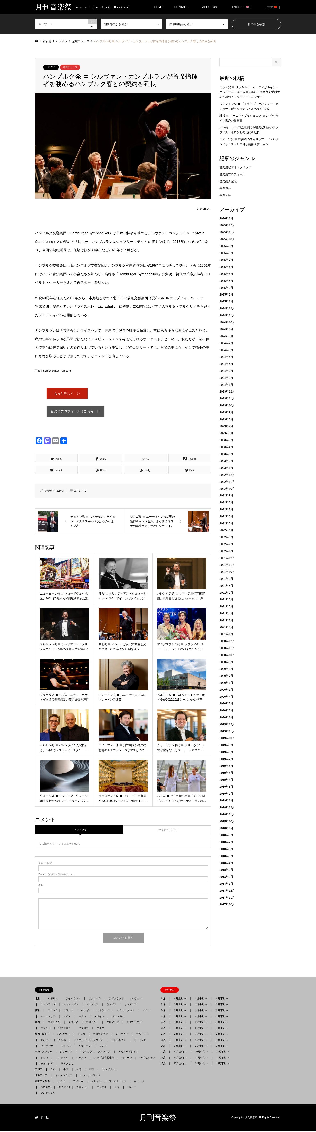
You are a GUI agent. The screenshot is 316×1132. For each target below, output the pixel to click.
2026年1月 (226, 218)
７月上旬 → (180, 1035)
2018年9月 (226, 828)
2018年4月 (226, 863)
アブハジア (85, 1052)
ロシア (103, 1046)
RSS (47, 1118)
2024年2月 (226, 377)
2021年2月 (226, 627)
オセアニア (42, 1076)
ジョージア (66, 1052)
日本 (53, 1070)
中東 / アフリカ (44, 1052)
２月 (164, 1005)
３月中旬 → (201, 1011)
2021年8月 (226, 585)
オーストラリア (64, 1076)
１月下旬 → (222, 999)
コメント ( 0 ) (79, 830)
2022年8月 (226, 502)
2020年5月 (226, 689)
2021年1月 (226, 634)
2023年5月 (226, 440)
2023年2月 (226, 460)
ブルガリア (142, 1035)
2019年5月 (226, 772)
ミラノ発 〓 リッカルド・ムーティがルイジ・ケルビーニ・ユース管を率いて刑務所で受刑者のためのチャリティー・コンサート (249, 92)
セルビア (45, 1041)
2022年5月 (226, 523)
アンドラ (51, 1011)
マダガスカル (146, 1058)
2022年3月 (226, 537)
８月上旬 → (180, 1041)
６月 (164, 1029)
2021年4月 (226, 613)
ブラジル (101, 1088)
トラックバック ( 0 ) (167, 830)
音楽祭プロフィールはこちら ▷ (75, 412)
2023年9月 (226, 412)
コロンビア (82, 1088)
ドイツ (51, 67)
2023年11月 (227, 398)
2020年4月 (226, 696)
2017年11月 (227, 897)
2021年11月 (227, 564)
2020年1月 (226, 717)
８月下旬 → (222, 1041)
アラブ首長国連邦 (104, 1058)
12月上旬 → (180, 1064)
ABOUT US (211, 7)
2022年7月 (226, 509)
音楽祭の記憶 (228, 181)
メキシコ (96, 1082)
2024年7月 (226, 343)
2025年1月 (226, 301)
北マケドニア (134, 1023)
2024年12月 (227, 308)
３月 (164, 1011)
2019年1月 (226, 800)
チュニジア (46, 1064)
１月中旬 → (201, 999)
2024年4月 (226, 363)
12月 (164, 1064)
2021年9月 (226, 578)
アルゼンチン (46, 1094)
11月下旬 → (223, 1058)
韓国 (92, 1070)
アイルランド (73, 999)
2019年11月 (227, 731)
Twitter (36, 1118)
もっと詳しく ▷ (67, 393)
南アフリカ (67, 1064)
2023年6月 (226, 433)
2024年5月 (226, 356)
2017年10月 (227, 904)
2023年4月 (226, 447)
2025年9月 (226, 246)
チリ (117, 1088)
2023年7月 (226, 426)
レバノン (81, 1058)
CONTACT (181, 7)
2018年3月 (226, 869)
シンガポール (109, 1070)
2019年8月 (226, 752)
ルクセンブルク (126, 1011)
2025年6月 (226, 266)
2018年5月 (226, 856)
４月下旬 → (222, 1017)
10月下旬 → (223, 1052)
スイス (67, 1017)
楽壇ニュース (70, 67)
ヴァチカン (54, 1023)
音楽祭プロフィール (232, 174)
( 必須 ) (45, 864)
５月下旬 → (222, 1023)
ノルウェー (135, 999)
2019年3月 (226, 786)
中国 (66, 1070)
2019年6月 (226, 765)
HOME (158, 7)
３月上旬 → (180, 1011)
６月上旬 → (180, 1029)
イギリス (52, 999)
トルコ (44, 1058)
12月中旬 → (201, 1064)
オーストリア (48, 1017)
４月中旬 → (201, 1017)
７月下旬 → (222, 1035)
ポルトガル (118, 1017)
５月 (164, 1023)
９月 (164, 1046)
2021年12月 (227, 558)
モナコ (82, 1017)
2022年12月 (227, 474)
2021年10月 (227, 571)
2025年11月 (227, 232)
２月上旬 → (180, 1005)
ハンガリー (63, 1035)
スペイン (99, 1017)
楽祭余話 (225, 195)
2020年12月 (227, 641)
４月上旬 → (180, 1017)
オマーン (126, 1058)
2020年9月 (226, 662)
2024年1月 (226, 384)
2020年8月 (226, 668)
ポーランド (140, 1041)
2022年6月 (226, 516)
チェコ (81, 1035)
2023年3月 (226, 454)
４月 (164, 1017)
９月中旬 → (201, 1046)
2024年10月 (227, 322)
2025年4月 (226, 280)
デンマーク (94, 999)
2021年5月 (226, 606)
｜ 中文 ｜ (272, 7)
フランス (68, 1011)
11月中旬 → (201, 1058)
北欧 (38, 999)
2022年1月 (226, 551)
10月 (164, 1052)
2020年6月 (226, 682)
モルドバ (65, 1046)
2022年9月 (226, 495)
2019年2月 (226, 793)
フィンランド (48, 1005)
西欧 (38, 1011)
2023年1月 (226, 467)
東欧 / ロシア (43, 1035)
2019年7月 (226, 759)
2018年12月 (227, 807)
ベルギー (86, 1011)
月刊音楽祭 (158, 1118)
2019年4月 (226, 779)
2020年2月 (226, 710)
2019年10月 (227, 738)
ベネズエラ (45, 1088)
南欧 (38, 1023)
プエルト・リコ (118, 1082)
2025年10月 (227, 239)
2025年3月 (226, 287)
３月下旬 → (222, 1011)
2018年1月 (226, 883)
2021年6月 (226, 599)
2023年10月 (227, 405)
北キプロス (64, 1029)
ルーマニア (122, 1035)
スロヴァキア (100, 1035)
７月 (164, 1035)
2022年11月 (227, 481)
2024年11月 (227, 315)
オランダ (104, 1011)
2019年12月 (227, 724)
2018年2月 (226, 876)
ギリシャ (45, 1029)
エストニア (92, 1005)
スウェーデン (71, 1005)
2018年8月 (226, 835)
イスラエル (62, 1058)
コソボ (62, 1041)
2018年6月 (226, 849)
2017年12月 (227, 890)
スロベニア (92, 1023)
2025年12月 (227, 225)
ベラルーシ (84, 1046)
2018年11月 (227, 814)
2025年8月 (226, 253)
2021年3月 (226, 620)
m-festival (58, 491)
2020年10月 (227, 655)
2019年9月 (226, 745)
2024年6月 (226, 350)
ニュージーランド (90, 1076)
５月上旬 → (180, 1023)
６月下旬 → (222, 1029)
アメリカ (78, 1082)
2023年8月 (226, 419)
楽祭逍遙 (225, 188)
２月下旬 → (222, 1005)
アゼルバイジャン (128, 1052)
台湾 (79, 1070)
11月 (164, 1058)
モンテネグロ (118, 1041)
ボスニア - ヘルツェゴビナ (88, 1041)
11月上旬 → (180, 1058)
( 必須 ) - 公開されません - (56, 875)
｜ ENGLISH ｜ (240, 7)
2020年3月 (226, 703)
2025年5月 (226, 273)
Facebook (41, 1118)
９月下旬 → (222, 1046)
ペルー (131, 1088)
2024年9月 (226, 329)
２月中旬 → (201, 1005)
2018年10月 (227, 821)
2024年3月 (226, 370)
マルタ (100, 1029)
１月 (164, 999)
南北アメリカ (43, 1082)
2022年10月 (227, 488)
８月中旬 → (201, 1041)
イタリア (73, 1023)
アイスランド (115, 999)
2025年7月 (226, 259)
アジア (40, 1070)
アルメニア (104, 1052)
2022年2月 (226, 544)
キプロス (83, 1029)
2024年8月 (226, 336)
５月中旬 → (201, 1023)
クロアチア (112, 1023)
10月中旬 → (201, 1052)
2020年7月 (226, 675)
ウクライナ (46, 1046)
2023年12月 (227, 391)
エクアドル (63, 1088)
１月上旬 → (180, 999)
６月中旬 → (201, 1029)
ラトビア (111, 1005)
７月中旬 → (201, 1035)
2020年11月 (227, 648)
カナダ (61, 1082)
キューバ (139, 1082)
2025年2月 (226, 294)
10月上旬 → (180, 1052)
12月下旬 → (223, 1064)
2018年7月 (226, 842)
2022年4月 (226, 530)
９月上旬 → (180, 1046)
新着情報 (48, 41)
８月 (164, 1041)
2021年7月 (226, 592)
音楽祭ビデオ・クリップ (235, 167)
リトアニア (130, 1005)
